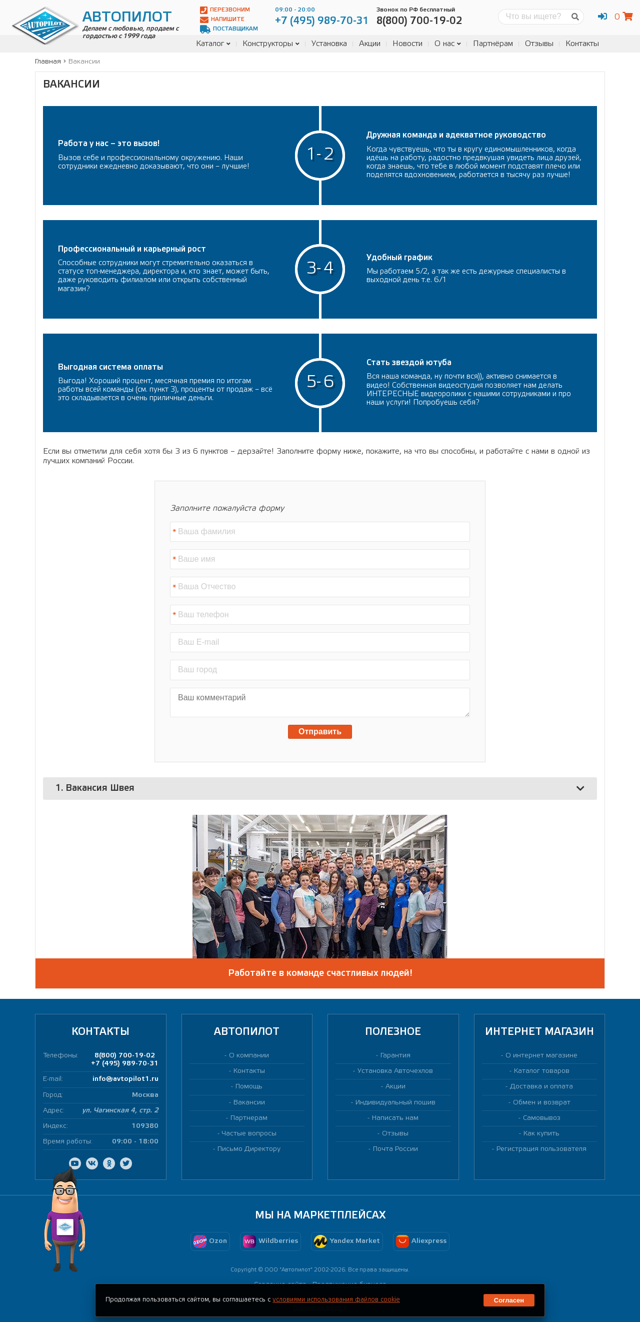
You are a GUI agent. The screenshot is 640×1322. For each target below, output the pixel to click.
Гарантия (395, 1055)
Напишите (222, 20)
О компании (249, 1055)
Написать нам (395, 1118)
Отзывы (539, 44)
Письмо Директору (249, 1149)
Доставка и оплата (541, 1086)
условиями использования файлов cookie (336, 1299)
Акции (369, 44)
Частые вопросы (249, 1133)
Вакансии (249, 1102)
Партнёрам (493, 44)
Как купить (542, 1133)
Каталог (213, 44)
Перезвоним (225, 10)
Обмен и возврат (541, 1102)
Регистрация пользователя (541, 1149)
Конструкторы (271, 44)
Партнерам (249, 1118)
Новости (407, 44)
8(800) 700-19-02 (124, 1055)
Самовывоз (541, 1118)
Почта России (395, 1149)
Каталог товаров (542, 1071)
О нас (447, 44)
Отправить (320, 731)
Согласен (509, 1300)
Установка (329, 44)
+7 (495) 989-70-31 (124, 1063)
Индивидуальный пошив (396, 1102)
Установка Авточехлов (395, 1071)
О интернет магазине (542, 1055)
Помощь (249, 1086)
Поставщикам (229, 29)
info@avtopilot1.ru (125, 1079)
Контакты (582, 44)
